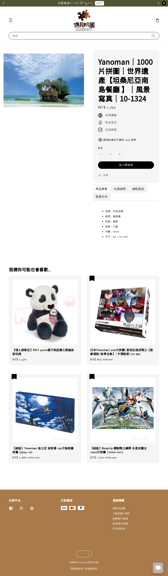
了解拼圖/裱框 (121, 513)
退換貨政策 (91, 568)
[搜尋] (153, 35)
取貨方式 (101, 197)
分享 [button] (103, 175)
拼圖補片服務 (120, 518)
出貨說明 (120, 189)
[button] (11, 20)
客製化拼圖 (119, 508)
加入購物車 (126, 165)
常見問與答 (119, 528)
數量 (100, 148)
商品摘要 (101, 189)
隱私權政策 (77, 568)
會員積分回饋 (120, 523)
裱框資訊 (138, 189)
